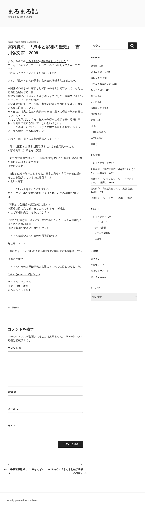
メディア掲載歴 (102, 233)
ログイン (95, 259)
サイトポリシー (102, 222)
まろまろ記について (101, 217)
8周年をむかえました (53, 61)
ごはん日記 (96, 71)
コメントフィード (100, 271)
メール (13, 409)
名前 (12, 392)
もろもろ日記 (97, 89)
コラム (94, 96)
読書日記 (15, 307)
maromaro (32, 42)
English (94, 65)
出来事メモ (96, 108)
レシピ (94, 102)
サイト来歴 (100, 227)
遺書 (93, 144)
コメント (14, 348)
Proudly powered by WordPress (23, 500)
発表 (93, 120)
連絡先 (98, 239)
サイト (12, 425)
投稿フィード (97, 265)
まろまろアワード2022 (102, 163)
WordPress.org (98, 277)
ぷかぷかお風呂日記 (101, 83)
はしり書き (96, 78)
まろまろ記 (23, 11)
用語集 (94, 114)
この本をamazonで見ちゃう (24, 274)
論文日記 (95, 138)
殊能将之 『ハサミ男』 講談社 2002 (111, 198)
